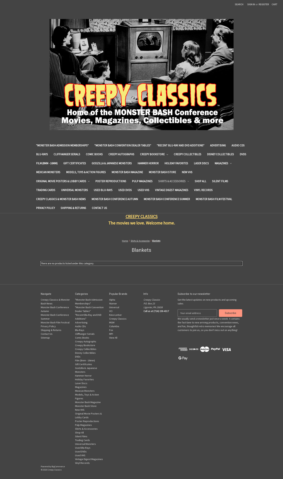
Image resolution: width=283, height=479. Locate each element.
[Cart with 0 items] (274, 4)
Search (239, 4)
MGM (111, 322)
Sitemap (45, 337)
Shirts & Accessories (173, 181)
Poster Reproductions (110, 181)
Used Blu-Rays (103, 190)
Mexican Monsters (48, 172)
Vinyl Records (203, 190)
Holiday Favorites (176, 163)
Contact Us (99, 208)
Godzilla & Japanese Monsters (112, 163)
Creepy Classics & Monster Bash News (61, 199)
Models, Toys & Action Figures (86, 172)
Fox (111, 330)
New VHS (187, 172)
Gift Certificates (74, 163)
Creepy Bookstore (154, 154)
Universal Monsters (74, 190)
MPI (111, 333)
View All (113, 337)
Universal (114, 307)
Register (264, 4)
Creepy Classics (118, 318)
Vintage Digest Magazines (171, 190)
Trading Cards (45, 190)
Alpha (112, 299)
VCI (110, 311)
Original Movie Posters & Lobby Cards (63, 181)
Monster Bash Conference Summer (167, 199)
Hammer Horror (148, 163)
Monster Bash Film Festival (214, 199)
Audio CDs (238, 145)
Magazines (223, 163)
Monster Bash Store (162, 172)
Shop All (200, 181)
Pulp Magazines (142, 181)
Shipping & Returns (73, 208)
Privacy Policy (45, 208)
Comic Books (94, 154)
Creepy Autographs (121, 154)
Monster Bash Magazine (127, 172)
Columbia (114, 326)
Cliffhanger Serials (67, 154)
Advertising (218, 145)
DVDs (243, 154)
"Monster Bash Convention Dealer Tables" (122, 145)
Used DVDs (125, 190)
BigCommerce (58, 466)
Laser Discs (201, 163)
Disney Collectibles (220, 154)
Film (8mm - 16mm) (47, 163)
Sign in (251, 4)
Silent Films (220, 181)
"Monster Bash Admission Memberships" (62, 145)
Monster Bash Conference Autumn (115, 199)
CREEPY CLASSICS (142, 216)
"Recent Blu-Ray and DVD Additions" (180, 145)
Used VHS (143, 190)
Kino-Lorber (115, 315)
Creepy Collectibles (187, 154)
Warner (113, 303)
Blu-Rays (42, 154)
